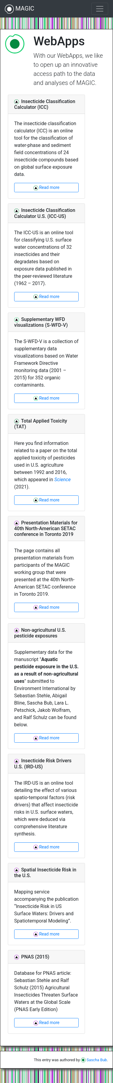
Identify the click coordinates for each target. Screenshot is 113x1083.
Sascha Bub (94, 1060)
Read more (46, 187)
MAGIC (19, 9)
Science (62, 479)
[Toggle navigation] (99, 9)
